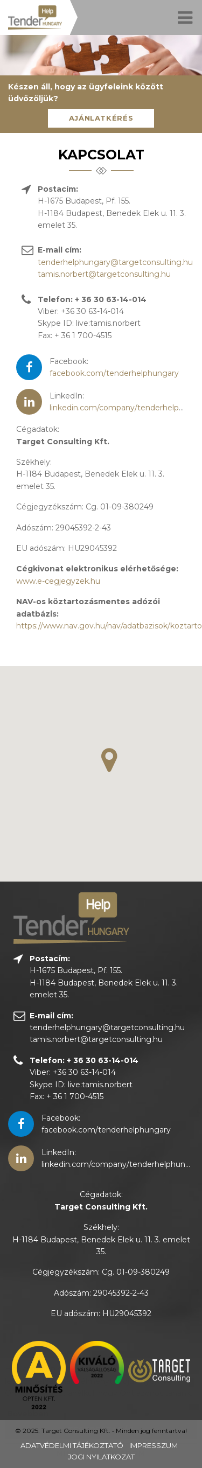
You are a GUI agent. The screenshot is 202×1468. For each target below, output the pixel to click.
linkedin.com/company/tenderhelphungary (121, 1164)
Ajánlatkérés (101, 118)
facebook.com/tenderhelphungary (114, 373)
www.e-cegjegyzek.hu (58, 581)
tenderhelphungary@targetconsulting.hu (115, 262)
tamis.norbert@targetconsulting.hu (104, 274)
